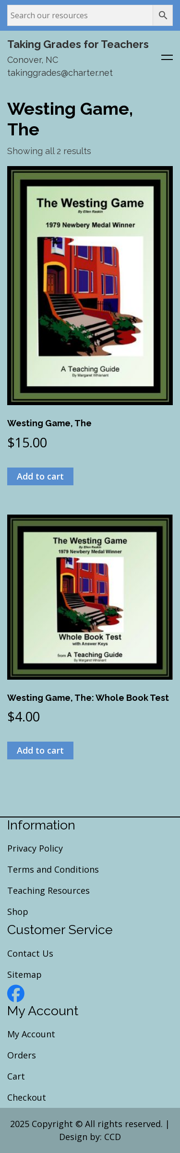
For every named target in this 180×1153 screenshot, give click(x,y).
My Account (31, 1034)
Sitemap (24, 974)
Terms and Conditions (53, 869)
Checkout (26, 1097)
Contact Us (30, 953)
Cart (16, 1076)
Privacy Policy (35, 848)
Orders (21, 1055)
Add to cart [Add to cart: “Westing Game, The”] (40, 476)
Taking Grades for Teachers (78, 44)
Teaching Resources (48, 890)
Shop (17, 911)
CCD (112, 1136)
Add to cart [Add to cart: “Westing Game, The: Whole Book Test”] (40, 750)
